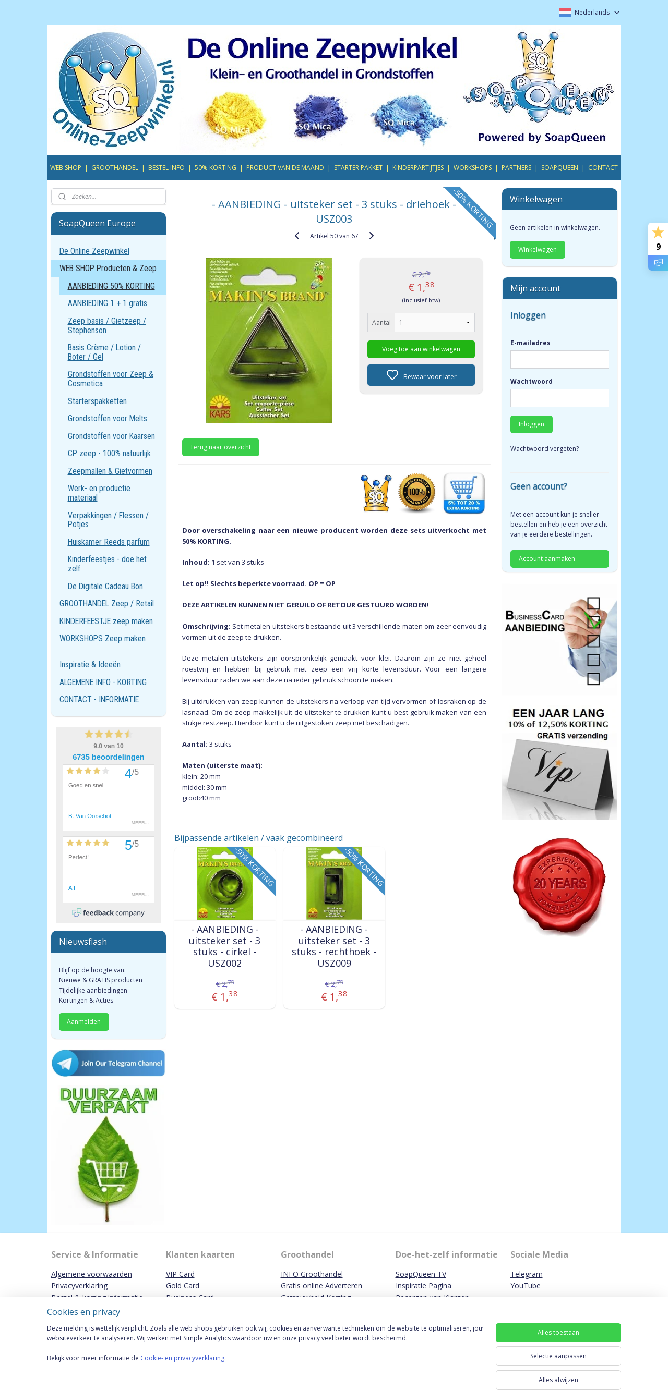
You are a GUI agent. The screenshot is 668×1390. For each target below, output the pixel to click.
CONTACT (603, 167)
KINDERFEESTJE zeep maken (106, 621)
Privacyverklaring (79, 1285)
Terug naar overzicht (220, 447)
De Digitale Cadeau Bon (105, 586)
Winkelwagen (537, 249)
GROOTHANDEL (114, 167)
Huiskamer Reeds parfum (109, 542)
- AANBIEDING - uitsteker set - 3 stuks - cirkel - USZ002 (224, 946)
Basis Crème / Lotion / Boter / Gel (104, 352)
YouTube (525, 1285)
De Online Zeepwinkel (94, 251)
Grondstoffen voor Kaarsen (111, 436)
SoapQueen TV (421, 1274)
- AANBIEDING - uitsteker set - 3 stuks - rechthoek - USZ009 (334, 946)
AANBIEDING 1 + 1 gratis (107, 303)
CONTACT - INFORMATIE (99, 699)
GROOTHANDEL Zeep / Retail (106, 603)
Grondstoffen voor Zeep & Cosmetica (110, 378)
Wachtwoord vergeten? (544, 448)
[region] (265, 1354)
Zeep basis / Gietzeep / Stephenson (107, 325)
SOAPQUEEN (559, 167)
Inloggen (531, 424)
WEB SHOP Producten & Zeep (108, 268)
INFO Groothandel (312, 1274)
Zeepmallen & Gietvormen (110, 471)
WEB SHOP (65, 167)
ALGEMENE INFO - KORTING (103, 682)
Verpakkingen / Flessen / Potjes (108, 520)
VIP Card (180, 1274)
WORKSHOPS (473, 167)
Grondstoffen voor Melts (107, 418)
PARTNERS (516, 167)
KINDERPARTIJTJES (418, 167)
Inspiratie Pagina (423, 1285)
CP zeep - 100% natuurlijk (109, 453)
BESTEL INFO (166, 167)
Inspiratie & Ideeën (90, 664)
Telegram (526, 1274)
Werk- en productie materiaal (99, 493)
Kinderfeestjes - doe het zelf (107, 564)
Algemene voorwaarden (91, 1274)
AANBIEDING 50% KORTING (111, 286)
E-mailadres (530, 342)
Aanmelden (84, 1021)
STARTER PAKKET (358, 167)
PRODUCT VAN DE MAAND (285, 167)
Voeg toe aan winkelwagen (421, 349)
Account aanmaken (547, 558)
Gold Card (182, 1285)
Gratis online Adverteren (321, 1285)
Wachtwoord (531, 381)
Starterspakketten (97, 401)
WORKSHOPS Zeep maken (102, 638)
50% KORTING (215, 167)
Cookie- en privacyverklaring (182, 1368)
